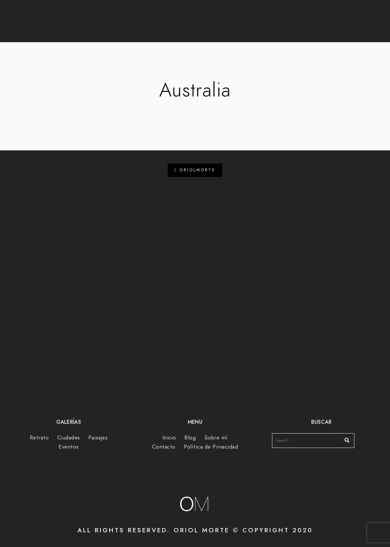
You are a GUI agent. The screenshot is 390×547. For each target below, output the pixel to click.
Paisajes (98, 437)
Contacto (304, 26)
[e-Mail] (317, 13)
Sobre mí (256, 26)
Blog (172, 26)
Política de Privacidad (211, 447)
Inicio (169, 437)
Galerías (210, 26)
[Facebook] (294, 13)
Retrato (39, 437)
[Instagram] (306, 13)
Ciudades (68, 437)
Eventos (69, 447)
